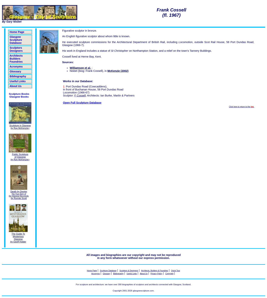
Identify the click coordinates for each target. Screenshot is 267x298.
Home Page (17, 31)
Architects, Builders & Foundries (154, 271)
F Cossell (80, 95)
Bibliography (18, 76)
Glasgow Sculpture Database (16, 39)
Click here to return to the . (241, 107)
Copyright (169, 274)
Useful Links (17, 81)
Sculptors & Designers (129, 271)
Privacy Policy (156, 274)
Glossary (15, 71)
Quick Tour (175, 271)
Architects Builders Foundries (16, 58)
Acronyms (16, 66)
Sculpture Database (108, 271)
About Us (15, 86)
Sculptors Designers (16, 49)
